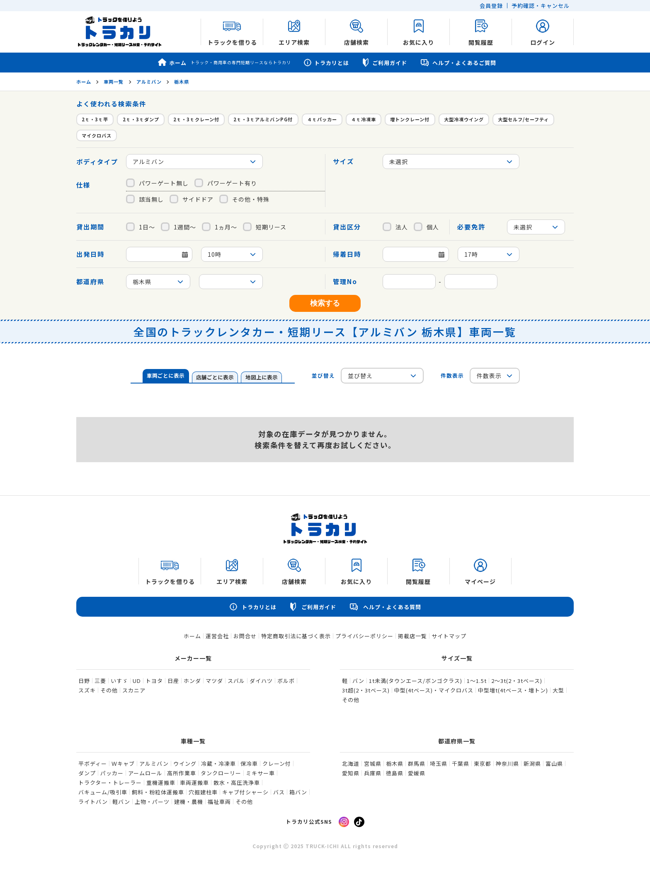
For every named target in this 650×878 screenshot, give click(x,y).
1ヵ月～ (219, 226)
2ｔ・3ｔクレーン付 (196, 119)
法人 (395, 226)
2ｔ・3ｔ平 (95, 119)
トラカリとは (326, 63)
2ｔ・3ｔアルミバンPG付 (263, 119)
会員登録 (491, 5)
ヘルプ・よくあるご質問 (458, 63)
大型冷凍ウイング (464, 119)
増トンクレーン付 (409, 119)
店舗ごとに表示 (215, 377)
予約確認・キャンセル (541, 5)
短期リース (264, 226)
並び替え (323, 375)
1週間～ (178, 226)
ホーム (224, 62)
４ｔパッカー (322, 119)
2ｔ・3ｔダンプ (141, 119)
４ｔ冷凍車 (363, 119)
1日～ (140, 226)
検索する (325, 303)
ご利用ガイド (384, 63)
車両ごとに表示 (165, 375)
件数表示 (452, 375)
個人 (426, 226)
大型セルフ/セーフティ (523, 119)
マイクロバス (97, 135)
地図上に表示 (261, 377)
